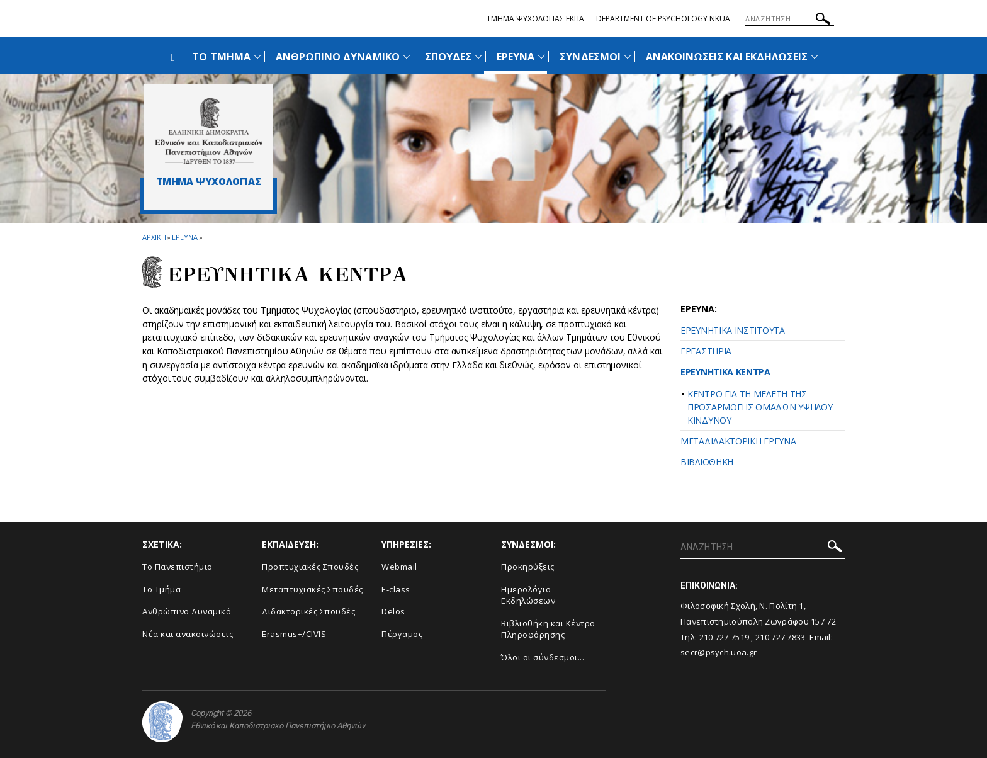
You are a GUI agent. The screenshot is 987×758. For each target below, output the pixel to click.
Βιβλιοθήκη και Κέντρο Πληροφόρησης (548, 629)
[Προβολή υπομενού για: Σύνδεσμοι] (627, 56)
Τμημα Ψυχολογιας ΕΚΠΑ (535, 18)
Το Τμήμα (161, 589)
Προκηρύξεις (528, 566)
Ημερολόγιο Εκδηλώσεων (528, 595)
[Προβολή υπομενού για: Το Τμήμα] (257, 56)
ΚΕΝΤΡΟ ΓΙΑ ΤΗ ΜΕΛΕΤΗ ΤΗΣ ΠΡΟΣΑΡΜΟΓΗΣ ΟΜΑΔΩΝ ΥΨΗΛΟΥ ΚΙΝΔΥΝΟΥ (760, 407)
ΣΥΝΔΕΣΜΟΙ (590, 57)
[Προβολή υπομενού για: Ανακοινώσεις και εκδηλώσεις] (814, 56)
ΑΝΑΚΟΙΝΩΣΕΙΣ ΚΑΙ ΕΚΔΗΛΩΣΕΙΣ (727, 57)
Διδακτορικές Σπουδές (308, 611)
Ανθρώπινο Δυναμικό (186, 611)
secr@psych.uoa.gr (718, 652)
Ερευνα (184, 237)
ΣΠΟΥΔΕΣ (448, 57)
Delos (393, 611)
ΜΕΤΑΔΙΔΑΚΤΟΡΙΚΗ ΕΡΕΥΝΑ (738, 441)
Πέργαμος (401, 634)
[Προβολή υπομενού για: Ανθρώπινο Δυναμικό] (407, 56)
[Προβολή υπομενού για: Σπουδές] (478, 56)
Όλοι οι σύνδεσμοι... (542, 657)
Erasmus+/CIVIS (294, 634)
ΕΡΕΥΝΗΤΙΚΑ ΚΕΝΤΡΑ (725, 372)
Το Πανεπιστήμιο (177, 566)
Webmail (399, 566)
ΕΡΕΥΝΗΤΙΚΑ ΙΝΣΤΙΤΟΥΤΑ (732, 330)
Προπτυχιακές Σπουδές (310, 566)
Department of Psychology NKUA (663, 18)
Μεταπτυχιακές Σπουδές (312, 589)
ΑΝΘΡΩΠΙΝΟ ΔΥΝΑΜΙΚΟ (338, 57)
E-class (395, 589)
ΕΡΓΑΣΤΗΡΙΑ (705, 351)
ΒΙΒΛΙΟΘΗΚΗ (706, 462)
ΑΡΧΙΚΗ (154, 237)
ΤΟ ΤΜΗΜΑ (221, 57)
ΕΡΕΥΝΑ (515, 57)
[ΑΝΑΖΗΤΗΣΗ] (789, 19)
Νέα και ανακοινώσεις (187, 634)
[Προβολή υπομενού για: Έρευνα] (541, 56)
